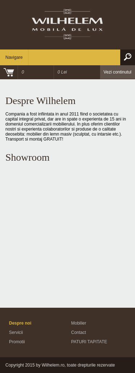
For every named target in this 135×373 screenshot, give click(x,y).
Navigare (14, 57)
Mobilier (78, 323)
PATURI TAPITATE (89, 341)
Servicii (16, 332)
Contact (78, 332)
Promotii (17, 341)
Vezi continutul (117, 72)
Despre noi (20, 323)
